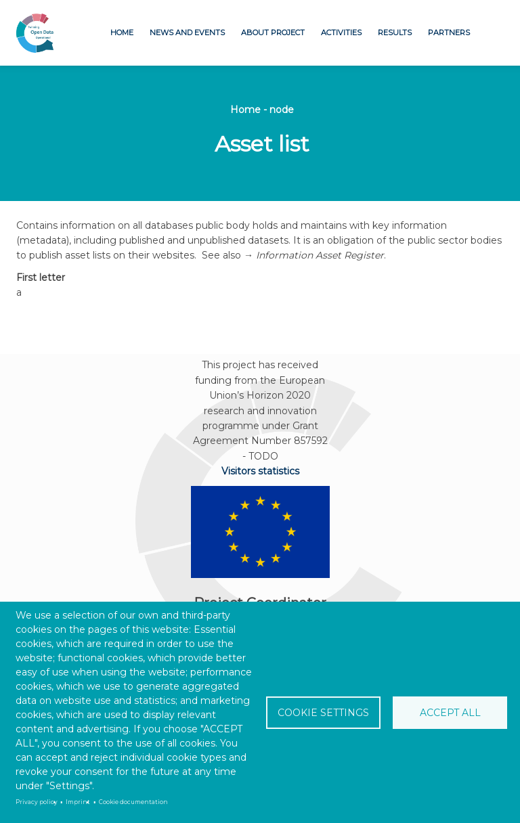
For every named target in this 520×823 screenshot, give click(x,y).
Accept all (450, 713)
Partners (449, 32)
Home (121, 32)
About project (273, 32)
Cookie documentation (133, 802)
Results (395, 32)
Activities (341, 32)
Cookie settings (323, 713)
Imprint (78, 802)
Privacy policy (37, 802)
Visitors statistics (260, 471)
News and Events (187, 32)
